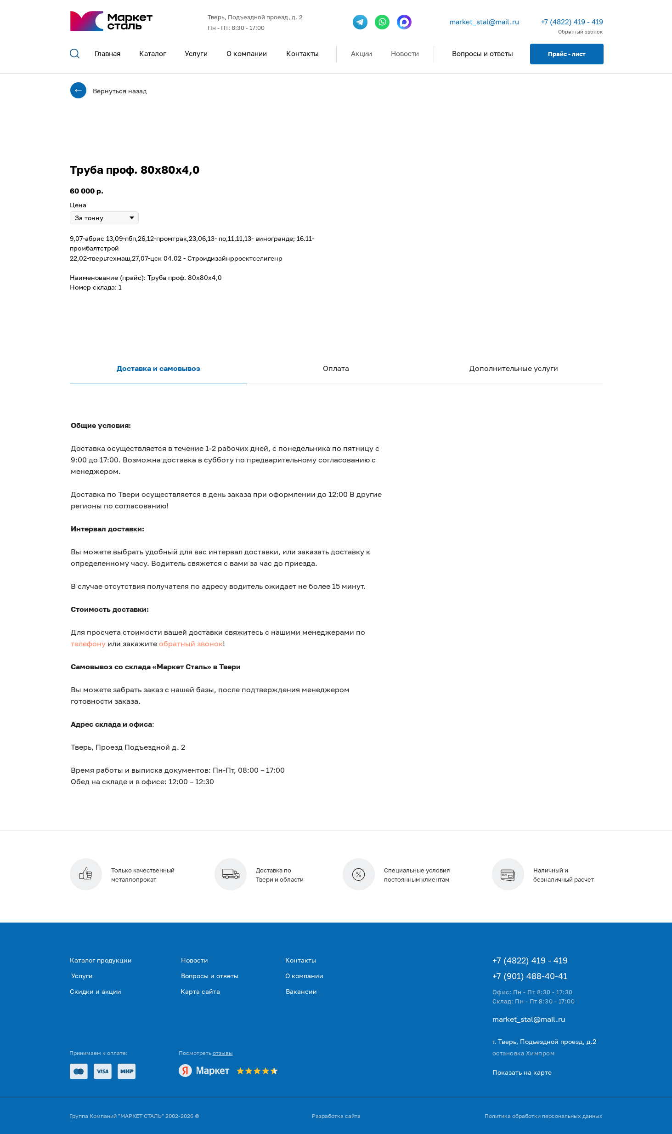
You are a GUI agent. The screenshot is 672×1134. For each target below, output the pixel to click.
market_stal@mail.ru (484, 21)
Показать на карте (522, 1072)
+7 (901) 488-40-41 (529, 976)
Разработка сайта (336, 1115)
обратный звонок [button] (191, 643)
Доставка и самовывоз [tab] (158, 368)
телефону (88, 643)
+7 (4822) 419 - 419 (572, 21)
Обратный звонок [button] (580, 31)
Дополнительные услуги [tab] (513, 368)
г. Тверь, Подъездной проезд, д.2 (544, 1041)
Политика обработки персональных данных (544, 1115)
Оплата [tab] (336, 368)
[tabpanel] (336, 621)
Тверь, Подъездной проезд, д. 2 (255, 17)
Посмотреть (206, 1052)
